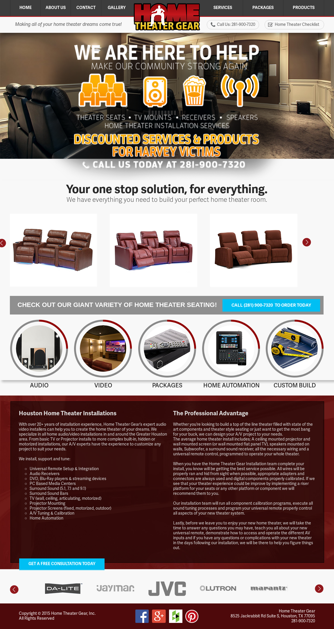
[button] (306, 242)
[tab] (294, 601)
